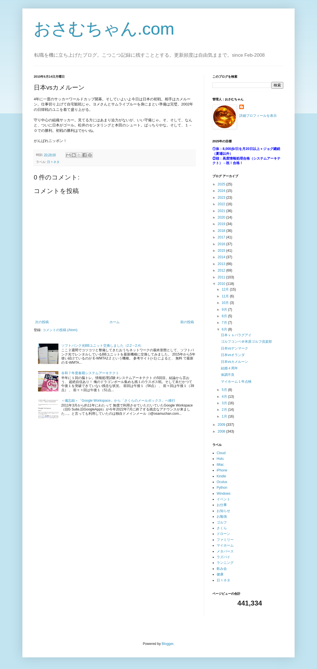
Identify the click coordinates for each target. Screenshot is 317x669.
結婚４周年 (229, 368)
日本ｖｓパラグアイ (236, 335)
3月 (225, 403)
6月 (225, 329)
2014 (222, 257)
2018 (222, 231)
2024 (222, 191)
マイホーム (225, 545)
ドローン (223, 534)
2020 (222, 217)
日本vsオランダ (233, 355)
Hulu (220, 459)
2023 (222, 198)
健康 (220, 574)
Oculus (222, 482)
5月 (225, 390)
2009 (222, 425)
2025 (222, 184)
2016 (222, 244)
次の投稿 (42, 322)
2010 (222, 284)
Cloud (221, 453)
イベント (223, 499)
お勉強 (222, 516)
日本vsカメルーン (234, 362)
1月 (225, 416)
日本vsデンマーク (234, 348)
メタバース (225, 551)
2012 (222, 270)
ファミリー (225, 540)
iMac (220, 465)
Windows (224, 494)
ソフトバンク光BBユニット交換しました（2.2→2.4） (102, 346)
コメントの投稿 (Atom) (60, 330)
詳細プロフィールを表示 (258, 116)
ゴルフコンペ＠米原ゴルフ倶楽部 (246, 342)
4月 (225, 397)
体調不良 (227, 375)
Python (222, 488)
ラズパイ (223, 557)
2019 (222, 224)
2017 (222, 237)
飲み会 (222, 569)
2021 (222, 211)
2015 (222, 251)
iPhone (222, 470)
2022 (222, 204)
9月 (225, 310)
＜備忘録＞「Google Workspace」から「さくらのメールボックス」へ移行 (118, 401)
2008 (222, 431)
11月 (226, 296)
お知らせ (223, 511)
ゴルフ (222, 522)
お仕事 (222, 505)
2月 (225, 410)
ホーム (114, 322)
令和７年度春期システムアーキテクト (90, 373)
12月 (226, 289)
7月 (225, 323)
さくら (222, 528)
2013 (222, 264)
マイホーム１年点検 (236, 382)
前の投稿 (187, 322)
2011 (222, 277)
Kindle (221, 476)
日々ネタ (53, 162)
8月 (225, 316)
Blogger (167, 644)
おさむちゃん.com (104, 28)
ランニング (225, 563)
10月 (226, 303)
